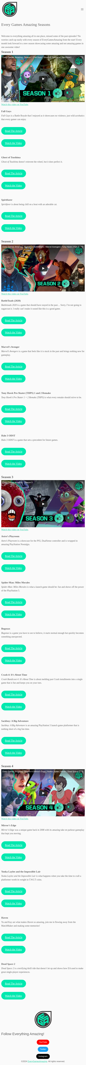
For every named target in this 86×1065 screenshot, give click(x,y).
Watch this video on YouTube (14, 104)
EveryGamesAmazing (37, 1061)
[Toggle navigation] (82, 9)
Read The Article (13, 130)
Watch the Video (13, 143)
